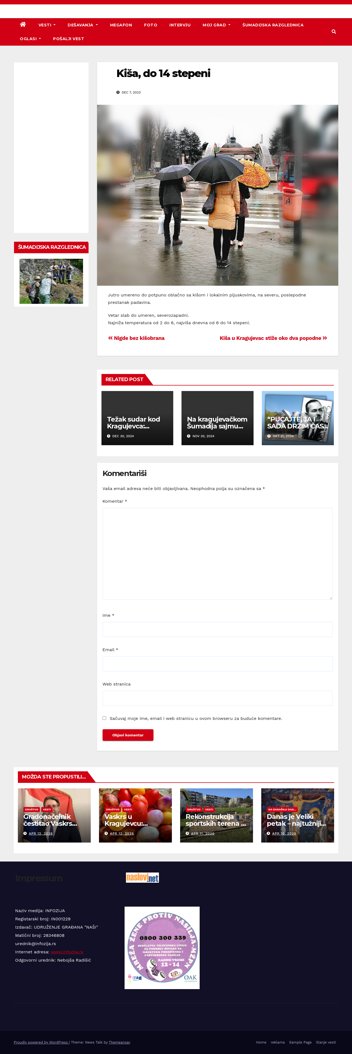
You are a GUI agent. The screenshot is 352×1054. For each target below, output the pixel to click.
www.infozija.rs (67, 951)
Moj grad (216, 25)
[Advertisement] (51, 147)
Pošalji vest (68, 38)
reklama (278, 1042)
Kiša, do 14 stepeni (163, 73)
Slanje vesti (326, 1042)
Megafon (121, 25)
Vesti (47, 25)
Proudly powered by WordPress (41, 1042)
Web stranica (117, 684)
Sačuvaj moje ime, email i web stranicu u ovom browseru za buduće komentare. (196, 718)
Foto (150, 25)
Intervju (180, 25)
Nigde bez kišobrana (136, 338)
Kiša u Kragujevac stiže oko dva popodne (273, 338)
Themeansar (119, 1042)
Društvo (31, 809)
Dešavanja (83, 25)
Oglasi (30, 38)
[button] (334, 31)
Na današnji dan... (282, 809)
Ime (109, 615)
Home (261, 1042)
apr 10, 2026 (284, 833)
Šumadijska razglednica (273, 25)
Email (111, 649)
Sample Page (300, 1042)
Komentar (115, 501)
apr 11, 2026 (203, 833)
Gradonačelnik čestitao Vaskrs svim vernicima (47, 823)
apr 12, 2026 (41, 833)
